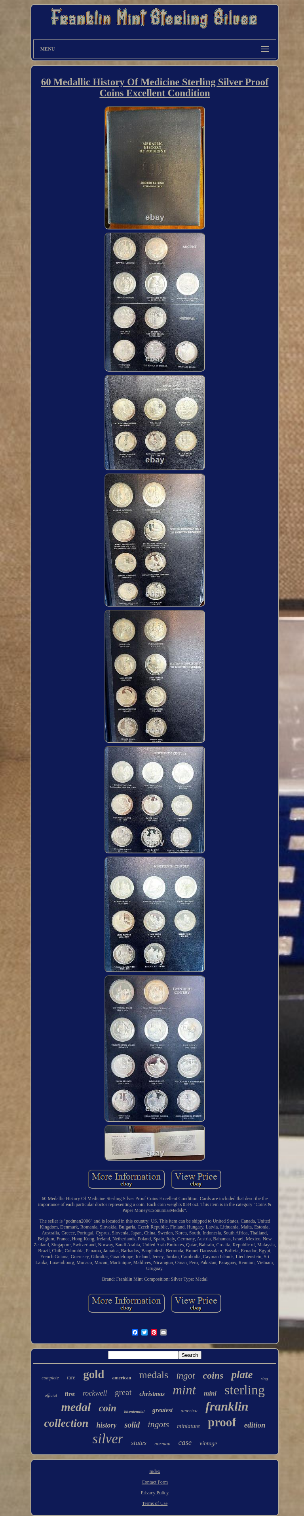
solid (132, 1424)
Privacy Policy (155, 1492)
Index (154, 1471)
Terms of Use (154, 1503)
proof (222, 1422)
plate (242, 1375)
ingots (158, 1424)
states (138, 1442)
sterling (244, 1390)
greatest (162, 1410)
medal (76, 1406)
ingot (185, 1376)
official (51, 1395)
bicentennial (134, 1411)
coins (213, 1375)
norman (162, 1443)
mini (210, 1393)
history (106, 1425)
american (121, 1378)
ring (264, 1378)
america (189, 1410)
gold (93, 1374)
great (123, 1392)
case (185, 1442)
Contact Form (155, 1482)
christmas (152, 1393)
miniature (188, 1426)
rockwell (95, 1393)
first (70, 1394)
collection (66, 1423)
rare (71, 1378)
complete (50, 1378)
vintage (208, 1443)
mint (184, 1390)
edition (255, 1425)
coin (107, 1408)
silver (108, 1438)
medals (153, 1375)
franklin (226, 1406)
